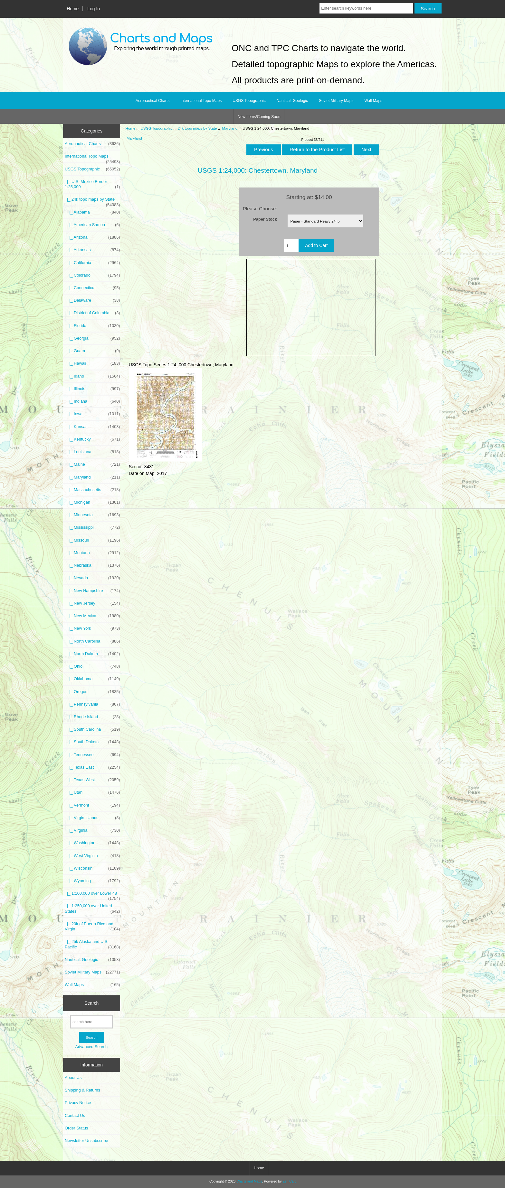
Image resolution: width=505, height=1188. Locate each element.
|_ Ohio (92, 666)
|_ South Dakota (92, 742)
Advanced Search (91, 1046)
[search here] (91, 1021)
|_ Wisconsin (92, 868)
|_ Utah (92, 792)
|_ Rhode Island (92, 716)
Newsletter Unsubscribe (86, 1140)
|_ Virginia (92, 830)
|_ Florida (92, 325)
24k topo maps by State (197, 128)
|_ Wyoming (92, 880)
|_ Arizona (92, 237)
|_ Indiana (92, 401)
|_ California (92, 262)
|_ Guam (92, 350)
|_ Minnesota (92, 514)
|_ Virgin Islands (92, 817)
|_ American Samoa (92, 224)
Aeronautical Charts (152, 100)
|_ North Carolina (92, 641)
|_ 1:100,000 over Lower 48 (92, 895)
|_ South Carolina (92, 729)
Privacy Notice (78, 1102)
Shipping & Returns (82, 1090)
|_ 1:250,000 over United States (92, 908)
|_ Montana (92, 552)
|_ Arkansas (92, 249)
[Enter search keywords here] (366, 8)
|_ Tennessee (92, 754)
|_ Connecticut (92, 287)
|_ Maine (92, 464)
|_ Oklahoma (92, 678)
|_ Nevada (92, 577)
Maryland (230, 128)
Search (91, 1003)
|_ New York (92, 628)
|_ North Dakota (92, 653)
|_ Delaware (92, 300)
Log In (93, 8)
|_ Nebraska (92, 565)
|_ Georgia (92, 338)
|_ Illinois (92, 388)
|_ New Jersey (92, 603)
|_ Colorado (92, 275)
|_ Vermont (92, 805)
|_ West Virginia (92, 855)
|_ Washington (92, 842)
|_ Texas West (92, 779)
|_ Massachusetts (92, 489)
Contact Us (75, 1115)
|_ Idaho (92, 376)
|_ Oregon (92, 691)
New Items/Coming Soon (259, 116)
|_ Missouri (92, 540)
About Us (73, 1077)
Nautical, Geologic (292, 100)
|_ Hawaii (92, 363)
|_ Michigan (92, 502)
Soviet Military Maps (336, 100)
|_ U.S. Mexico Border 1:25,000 (92, 184)
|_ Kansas (92, 426)
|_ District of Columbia (92, 312)
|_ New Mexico (92, 615)
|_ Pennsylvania (92, 704)
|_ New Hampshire (92, 590)
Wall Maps (373, 100)
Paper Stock (265, 218)
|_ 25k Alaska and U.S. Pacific (92, 944)
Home (73, 8)
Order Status (76, 1128)
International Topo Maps (201, 100)
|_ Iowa (92, 413)
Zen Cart (289, 1181)
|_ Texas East (92, 767)
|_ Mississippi (92, 527)
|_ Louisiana (92, 451)
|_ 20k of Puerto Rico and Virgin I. (92, 926)
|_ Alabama (92, 212)
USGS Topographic (156, 128)
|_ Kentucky (92, 439)
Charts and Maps (249, 1181)
